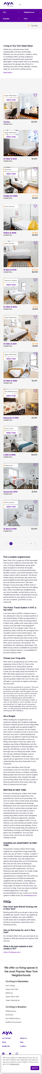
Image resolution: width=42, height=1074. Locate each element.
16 (19, 413)
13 (32, 411)
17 (22, 413)
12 (33, 154)
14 (34, 411)
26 (31, 543)
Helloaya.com (31, 895)
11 (31, 154)
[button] (32, 25)
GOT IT (35, 1068)
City (4, 12)
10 (31, 117)
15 (36, 411)
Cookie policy (14, 1064)
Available (6, 19)
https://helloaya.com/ (12, 952)
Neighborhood (29, 12)
